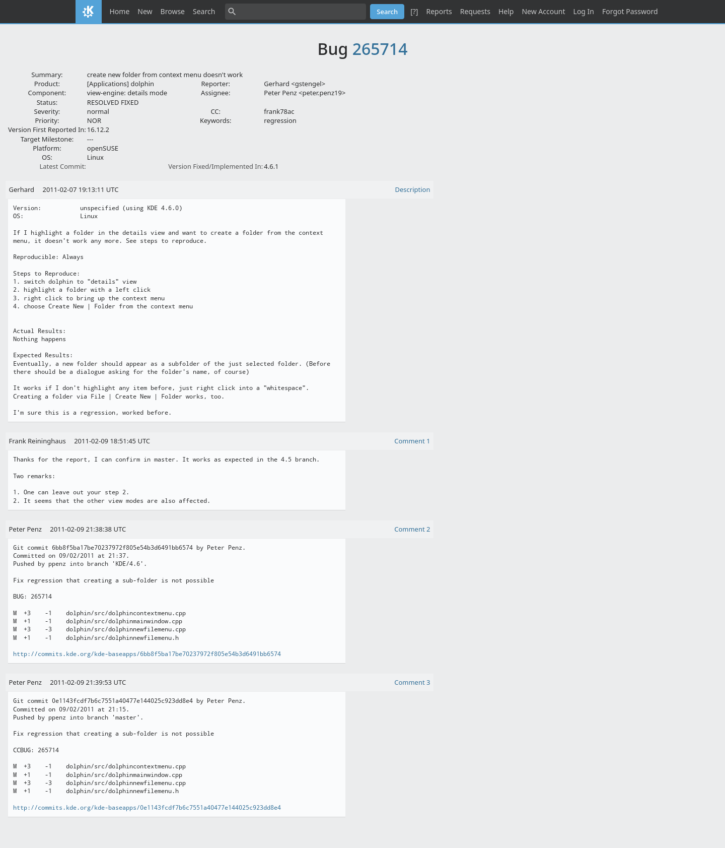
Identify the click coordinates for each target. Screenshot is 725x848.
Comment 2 (412, 529)
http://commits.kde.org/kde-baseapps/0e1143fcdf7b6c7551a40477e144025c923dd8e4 (147, 807)
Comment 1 (412, 440)
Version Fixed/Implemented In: (215, 166)
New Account (543, 11)
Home (120, 11)
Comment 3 (412, 682)
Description (412, 189)
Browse (173, 11)
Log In (583, 11)
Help (506, 11)
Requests (475, 11)
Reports (439, 11)
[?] (414, 11)
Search (204, 11)
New (144, 11)
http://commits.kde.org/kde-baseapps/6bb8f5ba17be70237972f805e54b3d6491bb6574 (147, 654)
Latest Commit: (62, 166)
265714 (380, 48)
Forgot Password (630, 11)
